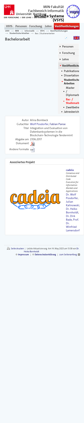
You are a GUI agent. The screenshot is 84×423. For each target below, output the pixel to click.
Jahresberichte (72, 111)
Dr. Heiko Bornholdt (72, 210)
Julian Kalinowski (72, 203)
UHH (7, 31)
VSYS (9, 26)
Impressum (23, 254)
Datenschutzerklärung (45, 254)
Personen (21, 26)
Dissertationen (73, 75)
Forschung (35, 26)
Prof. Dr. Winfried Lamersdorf (73, 225)
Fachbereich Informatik (46, 10)
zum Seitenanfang (68, 254)
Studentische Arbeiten (19, 33)
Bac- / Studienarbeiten (45, 33)
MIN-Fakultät (53, 6)
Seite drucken (17, 248)
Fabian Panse (58, 124)
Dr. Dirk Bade (70, 217)
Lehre (48, 26)
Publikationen (72, 71)
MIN (17, 31)
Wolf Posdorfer (39, 124)
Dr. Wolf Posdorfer (72, 196)
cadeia (70, 170)
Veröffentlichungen (67, 26)
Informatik (29, 31)
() (49, 17)
